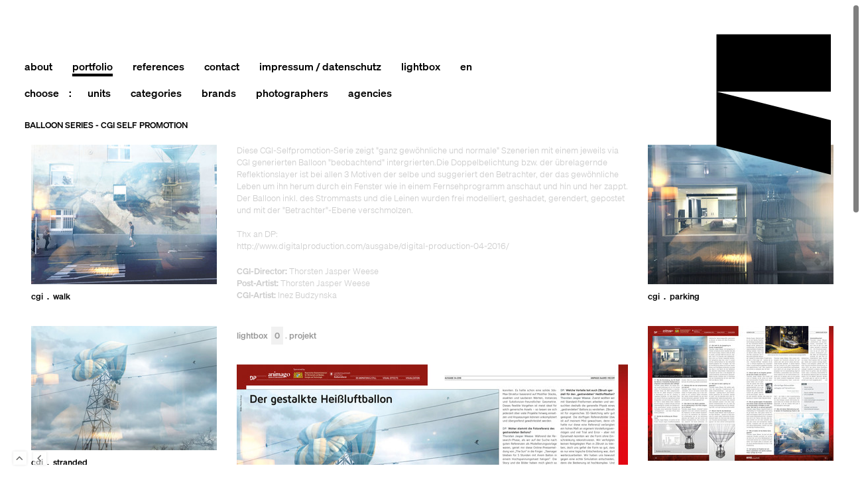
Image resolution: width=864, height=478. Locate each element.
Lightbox (260, 336)
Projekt (302, 336)
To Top (20, 458)
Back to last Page (39, 458)
